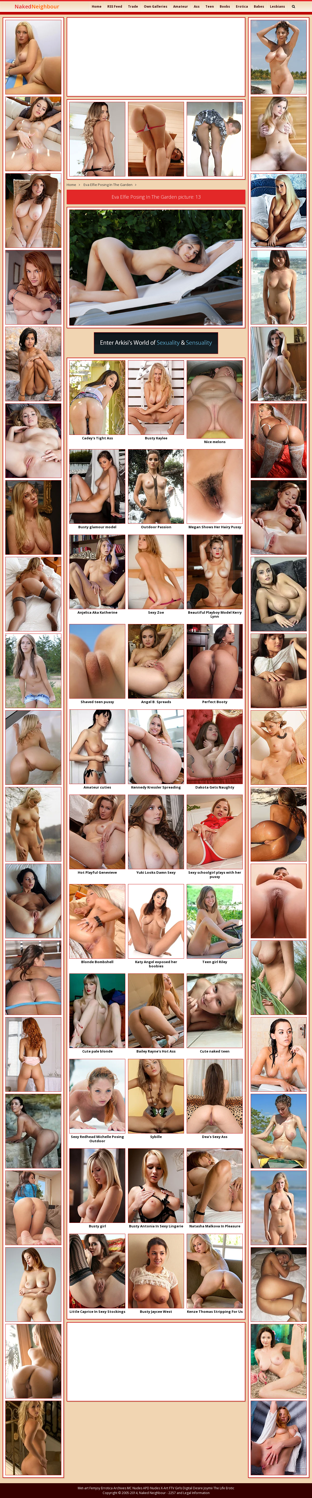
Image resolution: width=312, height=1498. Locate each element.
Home (97, 6)
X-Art (164, 1488)
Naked (37, 6)
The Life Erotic (223, 1488)
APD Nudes (151, 1488)
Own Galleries (155, 6)
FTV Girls (175, 1488)
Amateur (180, 6)
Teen (209, 6)
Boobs (225, 6)
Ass (197, 6)
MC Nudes (134, 1488)
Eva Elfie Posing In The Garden (108, 184)
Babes (259, 6)
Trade (133, 6)
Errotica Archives (113, 1488)
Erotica (242, 6)
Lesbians (277, 6)
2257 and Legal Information (189, 1493)
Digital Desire (193, 1488)
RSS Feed (114, 6)
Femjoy (94, 1488)
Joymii (208, 1488)
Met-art (83, 1488)
